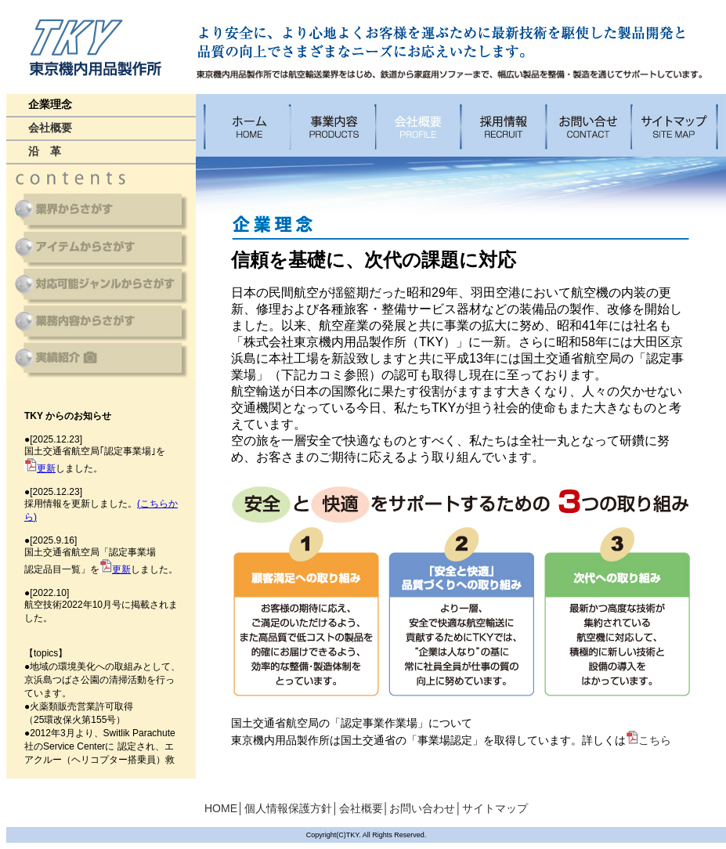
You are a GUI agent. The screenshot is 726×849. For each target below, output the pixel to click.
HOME (220, 808)
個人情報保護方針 (288, 808)
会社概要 (361, 808)
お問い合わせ (422, 808)
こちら (648, 740)
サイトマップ (495, 808)
